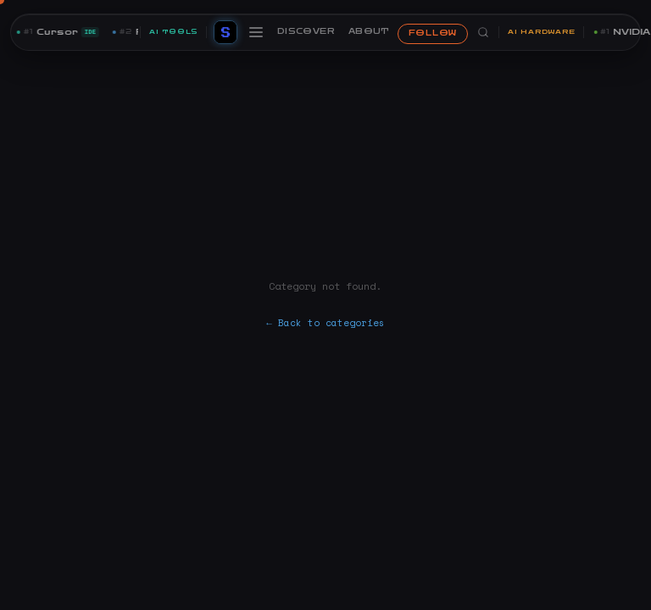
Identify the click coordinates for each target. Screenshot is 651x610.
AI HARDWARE (541, 32)
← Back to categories (325, 323)
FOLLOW (433, 33)
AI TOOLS (173, 32)
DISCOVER (306, 31)
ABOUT (369, 31)
